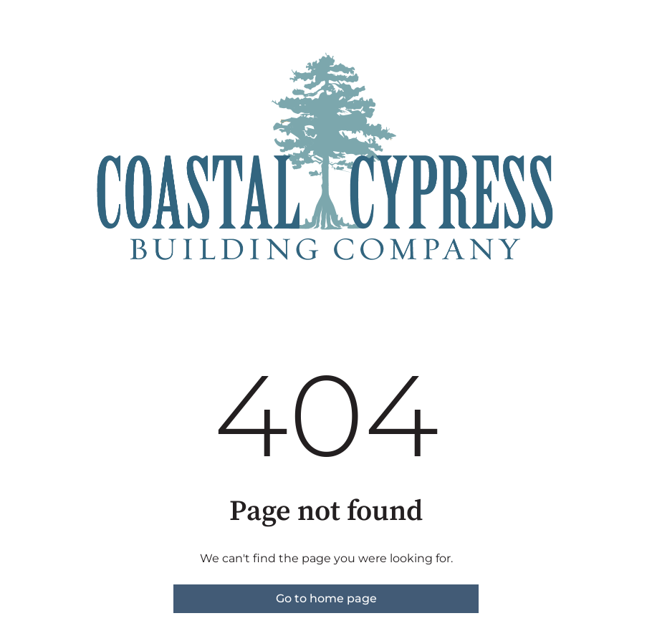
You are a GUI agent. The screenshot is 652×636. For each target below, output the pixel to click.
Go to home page (326, 598)
